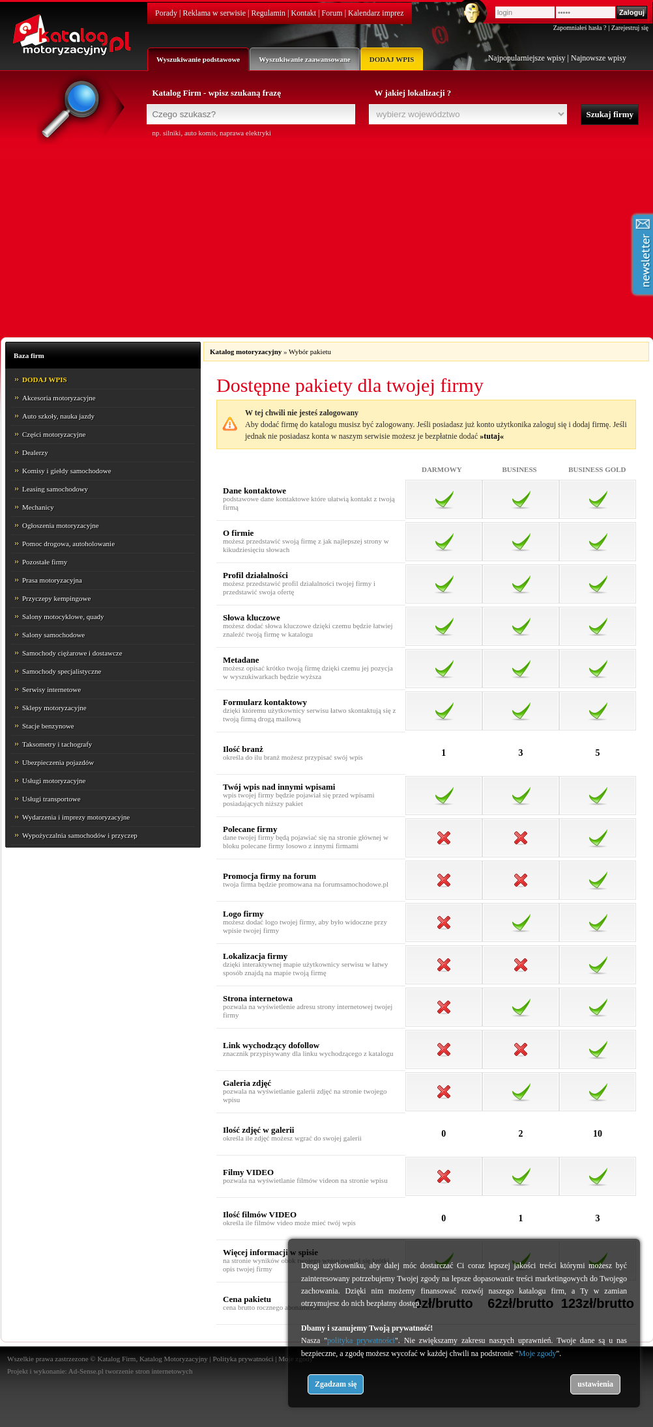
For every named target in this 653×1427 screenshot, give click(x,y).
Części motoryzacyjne (53, 434)
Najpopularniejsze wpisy (527, 57)
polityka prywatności (361, 1340)
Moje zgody (538, 1353)
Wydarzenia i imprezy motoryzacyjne (76, 817)
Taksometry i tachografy (57, 744)
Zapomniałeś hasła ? (580, 27)
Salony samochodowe (53, 635)
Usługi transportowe (51, 799)
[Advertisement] (327, 236)
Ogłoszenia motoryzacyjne (60, 525)
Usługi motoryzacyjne (53, 780)
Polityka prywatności (242, 1359)
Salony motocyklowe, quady (63, 616)
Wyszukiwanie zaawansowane (304, 59)
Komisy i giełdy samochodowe (66, 471)
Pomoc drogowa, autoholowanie (68, 543)
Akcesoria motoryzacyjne (59, 398)
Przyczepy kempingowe (56, 598)
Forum (332, 13)
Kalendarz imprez (376, 13)
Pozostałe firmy (44, 562)
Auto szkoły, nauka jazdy (58, 416)
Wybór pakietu (310, 351)
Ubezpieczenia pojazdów (58, 762)
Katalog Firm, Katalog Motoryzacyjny (152, 1359)
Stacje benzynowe (48, 726)
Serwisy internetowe (51, 689)
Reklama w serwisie (214, 13)
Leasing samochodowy (55, 489)
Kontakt (304, 13)
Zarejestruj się (629, 27)
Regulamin (268, 13)
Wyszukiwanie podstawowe (198, 59)
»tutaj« (492, 436)
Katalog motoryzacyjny (246, 351)
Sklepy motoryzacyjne (54, 708)
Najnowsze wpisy (598, 57)
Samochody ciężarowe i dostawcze (72, 653)
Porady (166, 13)
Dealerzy (35, 452)
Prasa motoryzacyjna (52, 580)
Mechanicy (38, 507)
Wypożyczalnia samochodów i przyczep (80, 835)
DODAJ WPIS (392, 59)
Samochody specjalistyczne (61, 671)
